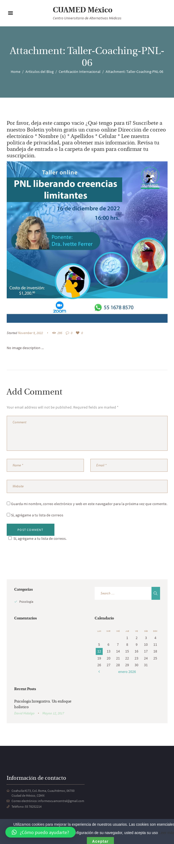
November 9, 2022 (30, 333)
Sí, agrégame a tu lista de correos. (36, 538)
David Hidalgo (24, 713)
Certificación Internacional (80, 71)
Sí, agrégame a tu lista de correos (35, 515)
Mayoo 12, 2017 (53, 713)
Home (15, 71)
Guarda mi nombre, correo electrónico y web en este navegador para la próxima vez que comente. (89, 503)
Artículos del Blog (39, 71)
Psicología (26, 602)
